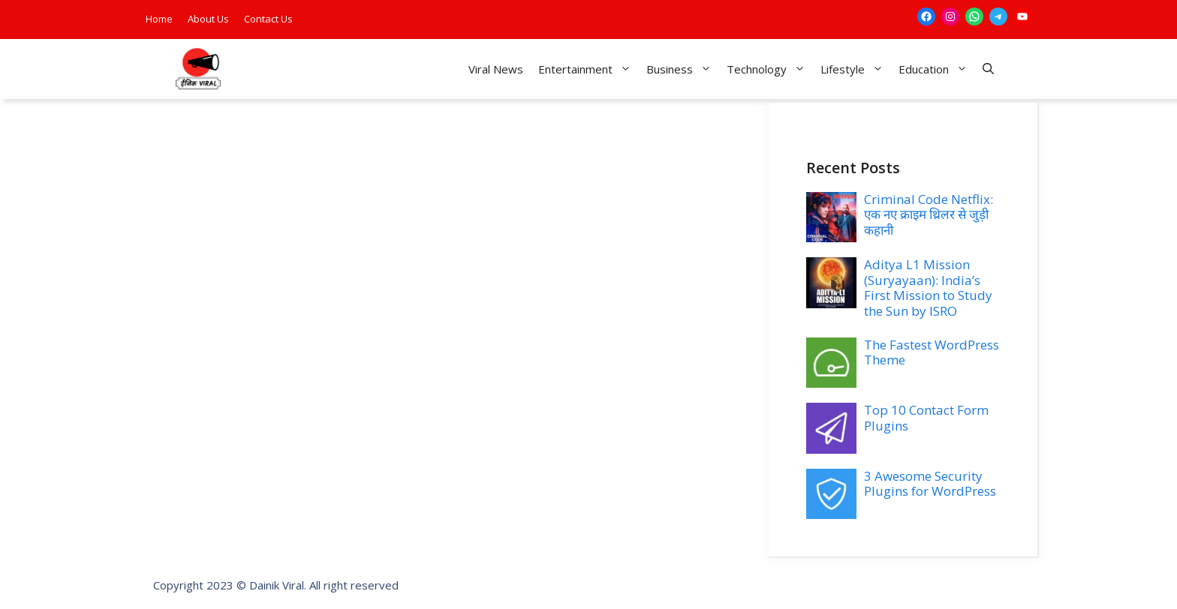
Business (682, 69)
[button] (988, 69)
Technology (770, 69)
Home (159, 19)
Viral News (495, 69)
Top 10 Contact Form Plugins (926, 417)
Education (937, 69)
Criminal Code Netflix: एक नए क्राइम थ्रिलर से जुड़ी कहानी (928, 214)
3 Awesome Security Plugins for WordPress (930, 483)
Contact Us (268, 19)
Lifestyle (855, 69)
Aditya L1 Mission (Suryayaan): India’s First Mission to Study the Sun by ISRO (928, 287)
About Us (208, 19)
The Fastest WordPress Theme (931, 352)
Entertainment (588, 69)
